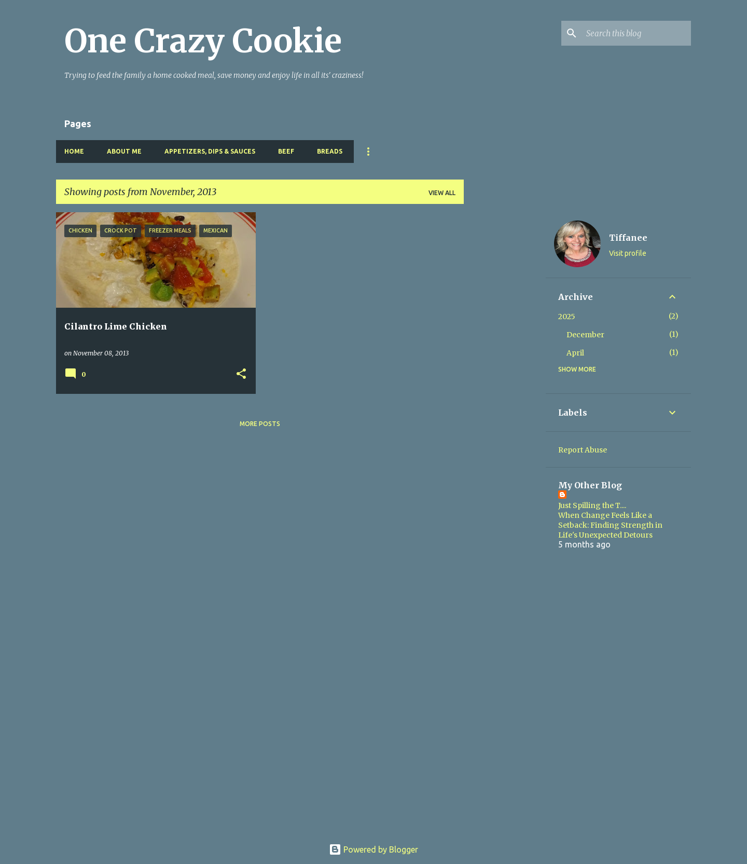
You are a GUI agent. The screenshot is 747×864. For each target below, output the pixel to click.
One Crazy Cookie (203, 41)
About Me (124, 151)
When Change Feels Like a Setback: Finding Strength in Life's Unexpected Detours (610, 525)
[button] (241, 374)
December (585, 334)
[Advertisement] (505, 368)
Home (74, 151)
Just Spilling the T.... (592, 505)
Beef (286, 151)
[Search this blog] (636, 33)
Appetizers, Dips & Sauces (209, 151)
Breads (329, 151)
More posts (260, 423)
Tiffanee (628, 237)
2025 (566, 316)
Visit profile (627, 253)
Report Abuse (582, 450)
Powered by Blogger (373, 849)
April (575, 353)
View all (441, 192)
